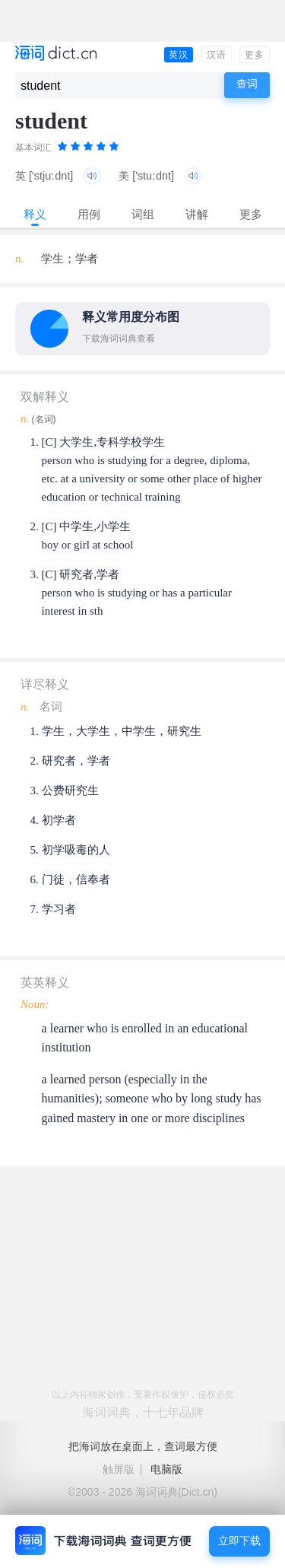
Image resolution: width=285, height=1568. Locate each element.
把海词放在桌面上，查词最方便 (142, 1446)
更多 (254, 54)
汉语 (216, 54)
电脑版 (166, 1469)
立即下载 (239, 1541)
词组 (142, 214)
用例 (89, 214)
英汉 (178, 54)
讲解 (196, 214)
